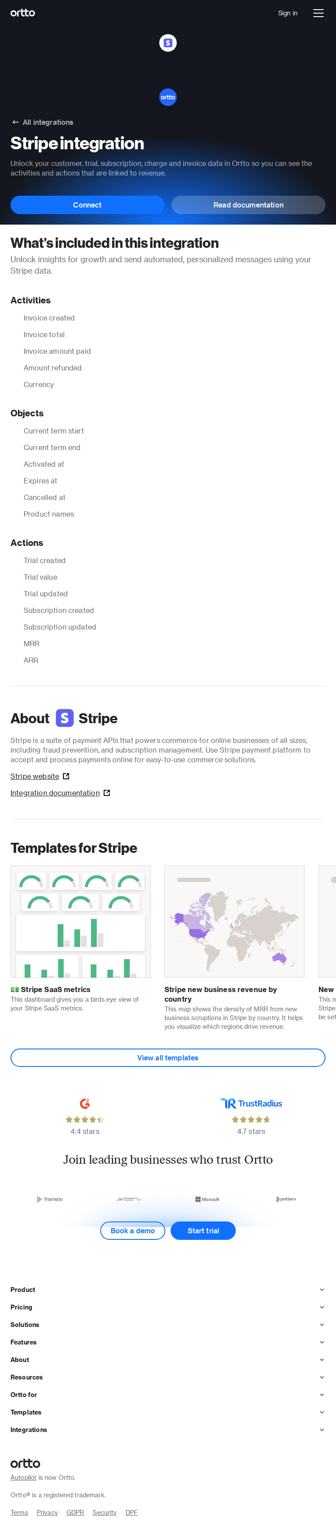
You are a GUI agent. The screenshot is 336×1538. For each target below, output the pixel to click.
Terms (19, 1512)
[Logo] (22, 13)
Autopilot (23, 1477)
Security (104, 1512)
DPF (132, 1512)
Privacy (47, 1512)
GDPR (75, 1512)
